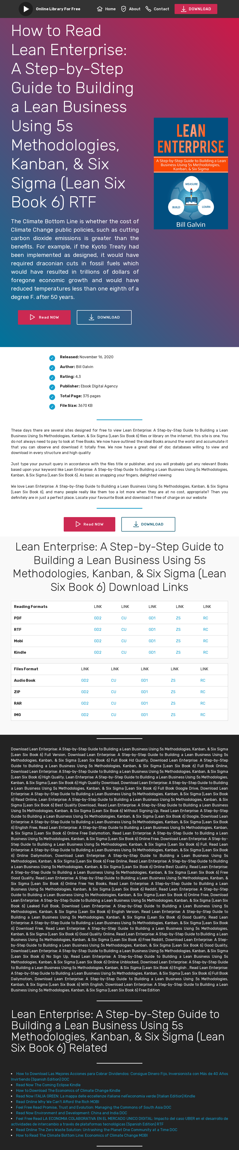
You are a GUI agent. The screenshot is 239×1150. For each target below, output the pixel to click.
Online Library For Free (58, 9)
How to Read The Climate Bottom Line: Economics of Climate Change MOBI (82, 1135)
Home (106, 9)
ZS (178, 618)
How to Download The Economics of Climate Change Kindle (68, 1090)
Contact (157, 9)
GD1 (152, 618)
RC (205, 618)
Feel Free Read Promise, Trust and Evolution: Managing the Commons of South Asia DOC (93, 1107)
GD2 (98, 618)
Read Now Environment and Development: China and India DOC (71, 1113)
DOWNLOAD (196, 9)
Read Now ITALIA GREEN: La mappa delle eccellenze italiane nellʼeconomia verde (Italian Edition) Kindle (105, 1096)
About (131, 9)
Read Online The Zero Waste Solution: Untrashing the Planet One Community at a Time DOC (96, 1130)
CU (124, 618)
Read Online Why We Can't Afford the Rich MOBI (57, 1102)
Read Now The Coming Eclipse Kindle (48, 1085)
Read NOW (44, 317)
